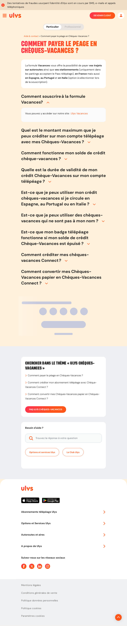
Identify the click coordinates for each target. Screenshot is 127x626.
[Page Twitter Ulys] (31, 566)
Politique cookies (31, 608)
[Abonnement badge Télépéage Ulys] (15, 15)
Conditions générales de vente (39, 593)
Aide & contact (31, 36)
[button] (63, 99)
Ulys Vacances (79, 113)
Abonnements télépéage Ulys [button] (63, 512)
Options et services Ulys (42, 452)
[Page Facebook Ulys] (23, 566)
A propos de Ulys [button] (63, 546)
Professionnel (73, 26)
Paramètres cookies (33, 616)
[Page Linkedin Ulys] (39, 566)
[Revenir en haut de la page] (107, 617)
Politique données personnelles (39, 600)
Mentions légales (31, 585)
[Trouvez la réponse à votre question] (63, 438)
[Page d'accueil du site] (26, 489)
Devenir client (102, 15)
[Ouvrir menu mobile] (5, 16)
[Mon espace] (121, 15)
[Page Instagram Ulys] (47, 566)
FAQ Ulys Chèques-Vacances (45, 409)
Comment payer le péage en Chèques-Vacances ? (55, 375)
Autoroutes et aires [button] (63, 534)
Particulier (52, 26)
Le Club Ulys (73, 452)
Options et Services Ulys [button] (63, 523)
